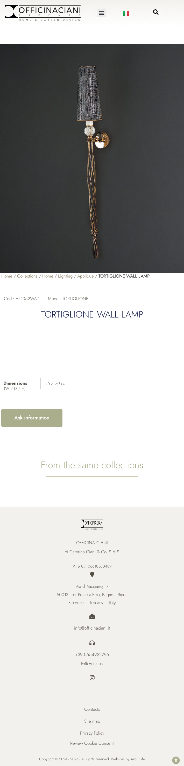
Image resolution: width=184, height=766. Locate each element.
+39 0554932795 (92, 654)
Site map (92, 721)
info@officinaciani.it (92, 628)
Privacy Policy (92, 733)
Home (6, 276)
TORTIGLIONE (75, 298)
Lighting (65, 276)
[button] (101, 13)
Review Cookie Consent (92, 743)
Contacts (92, 709)
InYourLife (137, 759)
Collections (27, 276)
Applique (85, 276)
